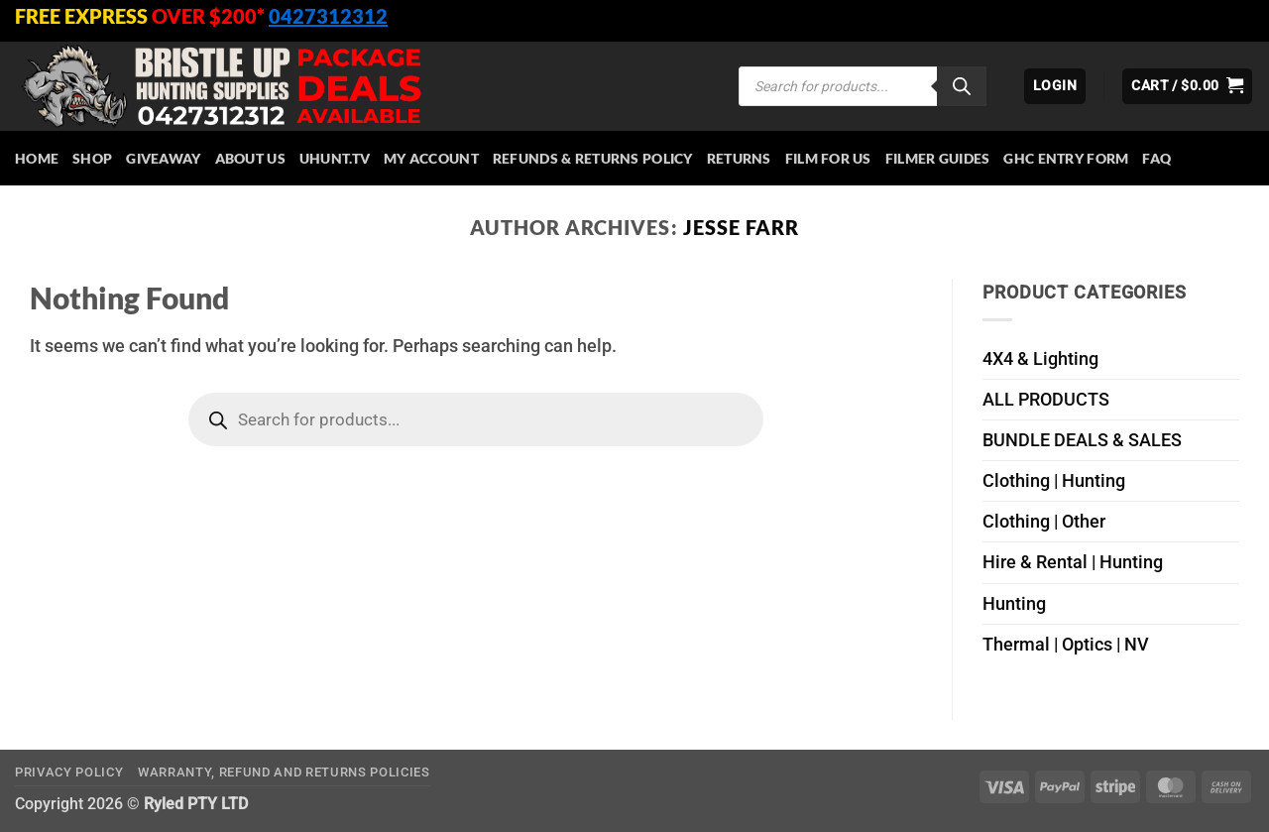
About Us (250, 158)
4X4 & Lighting (1040, 359)
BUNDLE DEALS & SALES (1082, 440)
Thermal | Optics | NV (1065, 644)
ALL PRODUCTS (1045, 400)
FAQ (1156, 158)
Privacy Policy (69, 772)
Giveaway (163, 158)
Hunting (1014, 604)
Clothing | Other (1043, 522)
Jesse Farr (741, 227)
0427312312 (328, 16)
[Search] (961, 86)
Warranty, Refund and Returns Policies (284, 772)
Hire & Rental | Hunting (1072, 562)
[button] (1055, 86)
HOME (36, 158)
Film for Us (828, 158)
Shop (92, 158)
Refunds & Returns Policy (593, 158)
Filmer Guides (937, 158)
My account (431, 158)
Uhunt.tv (334, 158)
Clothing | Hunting (1053, 481)
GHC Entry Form (1065, 158)
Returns (739, 158)
